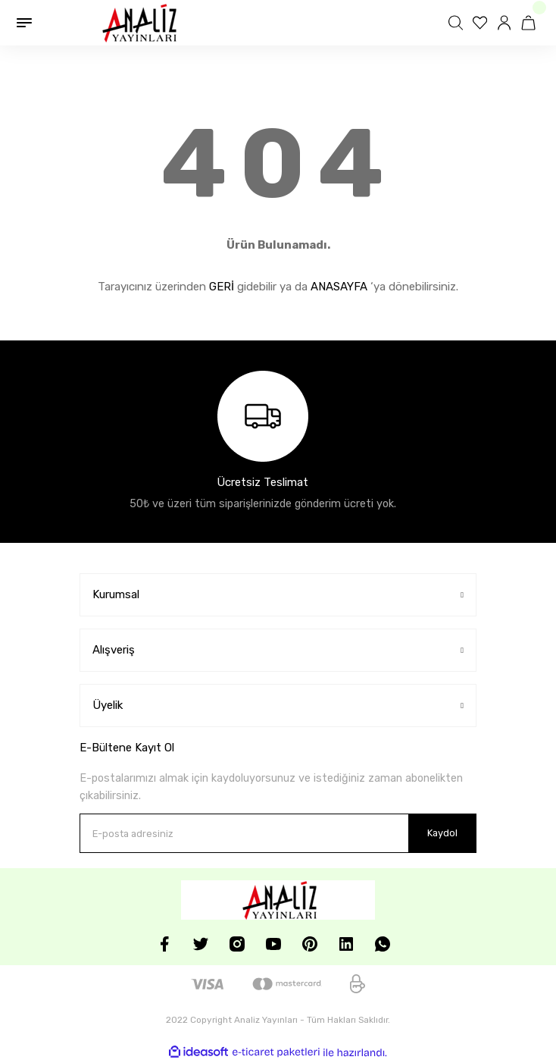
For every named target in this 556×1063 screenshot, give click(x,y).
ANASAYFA (339, 286)
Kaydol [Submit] (442, 833)
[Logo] (138, 22)
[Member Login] (506, 22)
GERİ (221, 286)
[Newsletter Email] (278, 833)
